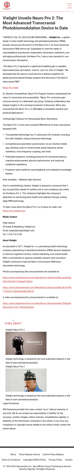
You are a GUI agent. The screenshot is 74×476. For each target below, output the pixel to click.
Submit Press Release (53, 454)
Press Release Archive (29, 454)
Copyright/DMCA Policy (34, 459)
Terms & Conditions (11, 459)
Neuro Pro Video (10, 87)
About (13, 454)
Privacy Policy (55, 459)
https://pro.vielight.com (14, 211)
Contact (68, 459)
